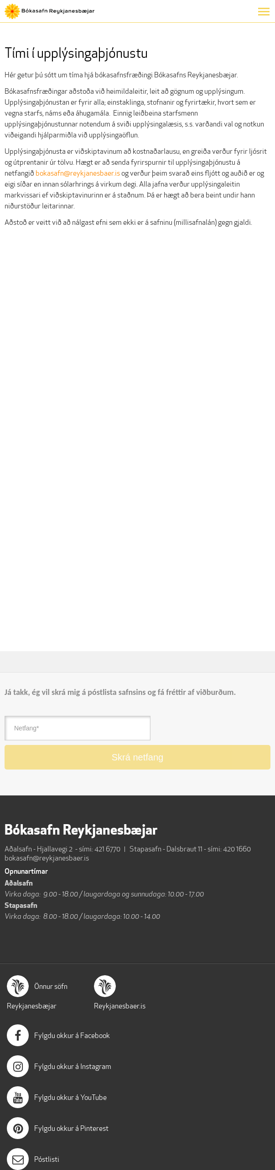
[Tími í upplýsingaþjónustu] (125, 436)
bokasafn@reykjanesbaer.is (78, 173)
